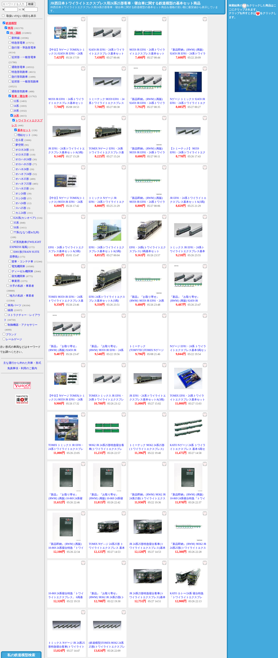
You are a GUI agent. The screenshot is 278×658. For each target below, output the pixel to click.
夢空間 (19, 144)
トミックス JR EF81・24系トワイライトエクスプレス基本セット (187, 251)
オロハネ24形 (23, 159)
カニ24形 (20, 212)
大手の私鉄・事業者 (22, 285)
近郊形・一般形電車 (24, 57)
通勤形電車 (18, 67)
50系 (16, 227)
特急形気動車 (20, 71)
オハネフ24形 (23, 174)
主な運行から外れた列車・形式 (22, 362)
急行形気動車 (20, 76)
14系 (16, 105)
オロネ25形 (22, 154)
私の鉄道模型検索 (21, 655)
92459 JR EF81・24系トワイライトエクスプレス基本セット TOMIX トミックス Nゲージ (107, 53)
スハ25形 (20, 208)
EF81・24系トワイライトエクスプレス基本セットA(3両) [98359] (106, 251)
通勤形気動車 (20, 91)
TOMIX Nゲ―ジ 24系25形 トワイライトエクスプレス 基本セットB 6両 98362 (107, 548)
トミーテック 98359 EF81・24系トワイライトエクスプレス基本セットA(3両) (106, 103)
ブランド (11, 334)
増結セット (24, 135)
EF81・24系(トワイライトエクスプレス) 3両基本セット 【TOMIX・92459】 (147, 251)
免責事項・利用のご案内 (22, 368)
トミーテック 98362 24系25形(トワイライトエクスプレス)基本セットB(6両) (146, 449)
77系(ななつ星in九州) (26, 232)
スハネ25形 (22, 188)
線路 (10, 310)
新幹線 (16, 37)
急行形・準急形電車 (24, 47)
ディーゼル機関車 (22, 271)
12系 (16, 101)
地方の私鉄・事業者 (22, 295)
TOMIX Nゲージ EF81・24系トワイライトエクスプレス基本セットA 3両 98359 (106, 152)
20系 (16, 110)
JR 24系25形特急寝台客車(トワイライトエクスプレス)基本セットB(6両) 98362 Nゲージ (147, 548)
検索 (31, 4)
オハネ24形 (22, 169)
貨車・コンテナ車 (22, 261)
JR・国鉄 (15, 32)
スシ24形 (20, 198)
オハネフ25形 (23, 183)
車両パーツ (14, 305)
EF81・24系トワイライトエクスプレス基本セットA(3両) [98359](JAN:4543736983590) (66, 251)
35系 (16, 222)
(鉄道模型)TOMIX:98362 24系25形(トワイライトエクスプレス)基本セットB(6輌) (107, 646)
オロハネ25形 (23, 164)
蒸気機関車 (18, 276)
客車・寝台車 (20, 96)
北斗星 (19, 140)
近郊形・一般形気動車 (25, 81)
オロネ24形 (22, 149)
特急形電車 (18, 42)
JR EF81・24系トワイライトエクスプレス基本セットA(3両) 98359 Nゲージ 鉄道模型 (147, 399)
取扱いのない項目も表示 (19, 15)
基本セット (24, 130)
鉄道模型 (11, 23)
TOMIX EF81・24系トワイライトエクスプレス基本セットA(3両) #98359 (187, 399)
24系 (16, 115)
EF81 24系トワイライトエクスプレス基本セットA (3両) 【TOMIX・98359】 (107, 300)
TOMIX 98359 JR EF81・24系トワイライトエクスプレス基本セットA (65, 300)
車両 (10, 28)
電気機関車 (18, 266)
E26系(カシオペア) (25, 217)
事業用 (16, 281)
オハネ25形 (22, 178)
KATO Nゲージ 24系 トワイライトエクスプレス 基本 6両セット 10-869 (187, 449)
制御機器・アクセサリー (22, 324)
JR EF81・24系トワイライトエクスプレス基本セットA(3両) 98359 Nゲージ (66, 152)
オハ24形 (20, 203)
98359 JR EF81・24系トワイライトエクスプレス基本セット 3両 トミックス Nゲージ (147, 53)
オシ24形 (20, 193)
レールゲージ (14, 339)
